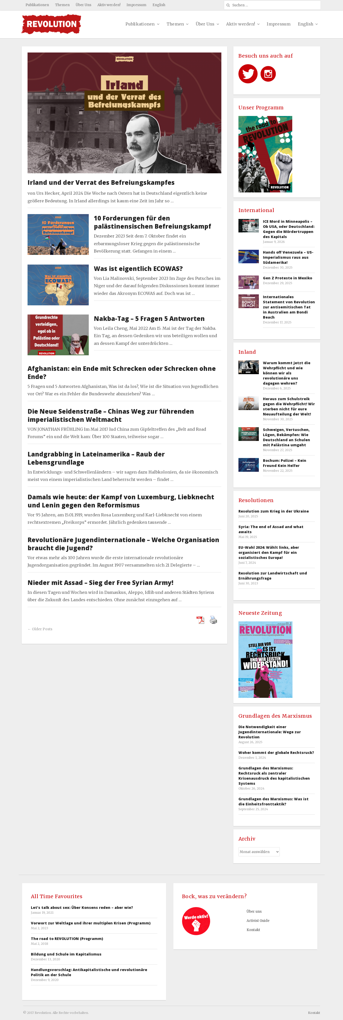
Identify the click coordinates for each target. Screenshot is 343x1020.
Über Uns (83, 5)
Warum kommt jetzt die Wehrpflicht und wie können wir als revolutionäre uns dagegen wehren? (286, 373)
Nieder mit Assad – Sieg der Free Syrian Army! (100, 582)
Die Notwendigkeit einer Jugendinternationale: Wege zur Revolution (269, 731)
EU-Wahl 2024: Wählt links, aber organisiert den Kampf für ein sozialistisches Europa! (268, 552)
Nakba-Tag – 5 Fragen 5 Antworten (149, 318)
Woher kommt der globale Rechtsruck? (276, 752)
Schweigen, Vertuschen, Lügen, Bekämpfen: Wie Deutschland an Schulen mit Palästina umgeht (286, 437)
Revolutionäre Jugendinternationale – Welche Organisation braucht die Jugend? (123, 543)
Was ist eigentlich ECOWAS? (138, 268)
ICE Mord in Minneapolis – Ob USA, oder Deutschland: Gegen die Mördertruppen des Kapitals (288, 229)
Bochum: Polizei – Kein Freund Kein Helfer (284, 463)
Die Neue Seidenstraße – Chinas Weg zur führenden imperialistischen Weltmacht (111, 415)
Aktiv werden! (108, 5)
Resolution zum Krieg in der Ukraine (273, 511)
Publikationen (37, 5)
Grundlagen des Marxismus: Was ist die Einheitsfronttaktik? (273, 801)
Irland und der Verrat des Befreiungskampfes (101, 182)
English (159, 5)
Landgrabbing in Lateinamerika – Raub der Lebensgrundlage (96, 458)
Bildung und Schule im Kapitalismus (66, 954)
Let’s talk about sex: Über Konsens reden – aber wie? (82, 907)
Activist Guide (258, 921)
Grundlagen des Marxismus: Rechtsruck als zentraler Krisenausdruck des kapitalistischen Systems (274, 776)
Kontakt (253, 930)
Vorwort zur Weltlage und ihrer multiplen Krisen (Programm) (90, 923)
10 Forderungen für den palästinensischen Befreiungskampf (152, 222)
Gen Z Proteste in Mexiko (287, 278)
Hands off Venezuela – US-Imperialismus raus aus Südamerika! (288, 257)
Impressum (136, 5)
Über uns (254, 911)
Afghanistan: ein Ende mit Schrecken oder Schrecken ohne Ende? (122, 372)
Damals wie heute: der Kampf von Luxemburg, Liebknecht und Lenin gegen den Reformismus (121, 501)
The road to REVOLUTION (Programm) (67, 938)
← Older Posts (40, 629)
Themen (62, 5)
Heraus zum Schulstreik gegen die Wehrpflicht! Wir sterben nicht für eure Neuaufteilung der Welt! (289, 406)
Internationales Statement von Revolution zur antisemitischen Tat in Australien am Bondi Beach (289, 307)
